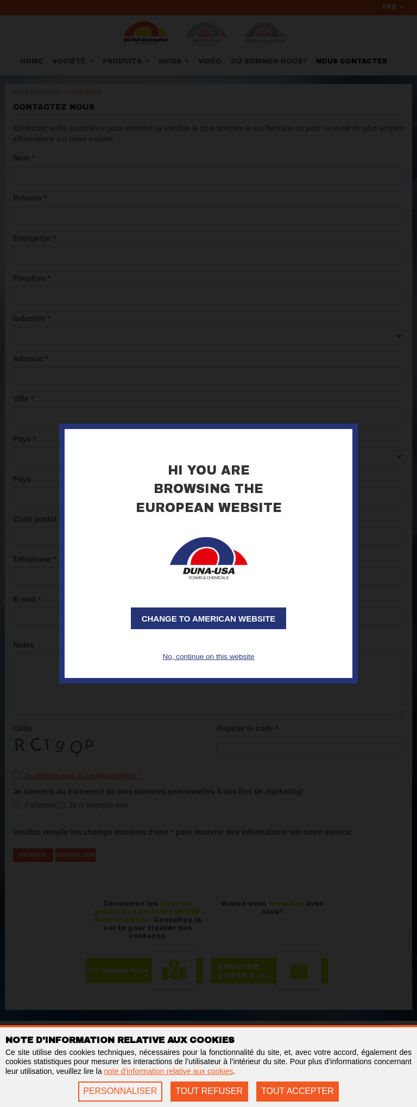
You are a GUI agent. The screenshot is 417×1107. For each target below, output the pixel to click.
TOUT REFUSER (209, 1091)
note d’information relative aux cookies (168, 1071)
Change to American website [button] (209, 619)
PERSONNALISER (120, 1091)
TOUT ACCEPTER (297, 1091)
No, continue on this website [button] (208, 656)
